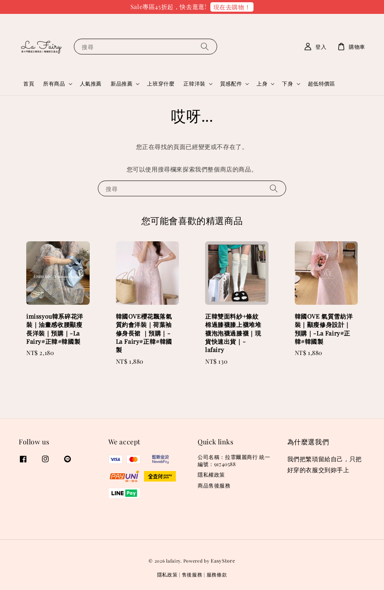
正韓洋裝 (194, 83)
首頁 (28, 83)
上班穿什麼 (160, 83)
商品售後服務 (214, 485)
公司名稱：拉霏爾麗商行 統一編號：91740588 (234, 460)
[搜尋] (205, 46)
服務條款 (217, 574)
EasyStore (223, 560)
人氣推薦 (91, 83)
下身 (287, 83)
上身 (261, 83)
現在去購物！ (232, 7)
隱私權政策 (211, 474)
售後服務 (192, 574)
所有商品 (54, 83)
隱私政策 (167, 574)
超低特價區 (321, 83)
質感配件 (231, 83)
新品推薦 (121, 83)
